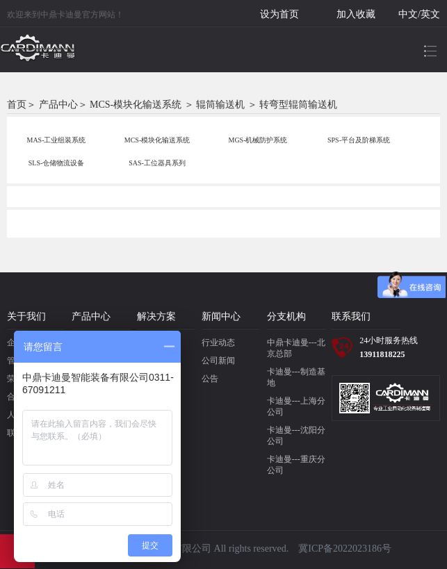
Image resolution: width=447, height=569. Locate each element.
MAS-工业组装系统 (56, 140)
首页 (16, 104)
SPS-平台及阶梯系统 (358, 140)
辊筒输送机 (220, 104)
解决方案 (156, 316)
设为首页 (279, 14)
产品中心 (58, 104)
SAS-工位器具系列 (157, 163)
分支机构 (286, 316)
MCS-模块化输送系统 (135, 104)
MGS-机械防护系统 (257, 140)
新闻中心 (221, 316)
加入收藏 (355, 14)
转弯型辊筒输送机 (298, 104)
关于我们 (26, 316)
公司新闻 (218, 360)
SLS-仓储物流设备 (57, 163)
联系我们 (351, 316)
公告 (210, 379)
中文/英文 (419, 14)
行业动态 (218, 342)
